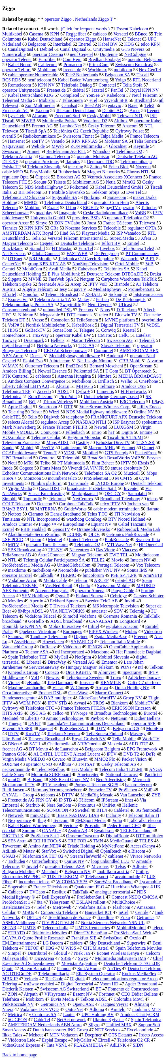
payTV (80, 289)
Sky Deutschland (104, 943)
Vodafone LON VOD (39, 1009)
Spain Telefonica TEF (28, 657)
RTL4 (101, 810)
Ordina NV (144, 411)
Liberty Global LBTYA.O (25, 386)
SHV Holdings (35, 595)
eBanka (33, 682)
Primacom (72, 64)
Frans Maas (50, 468)
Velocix (31, 978)
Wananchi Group (17, 646)
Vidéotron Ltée (21, 1040)
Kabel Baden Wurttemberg (32, 825)
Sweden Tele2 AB (101, 600)
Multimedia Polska (59, 120)
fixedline (105, 917)
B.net (133, 105)
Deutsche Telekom (77, 243)
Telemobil (71, 457)
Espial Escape (54, 1040)
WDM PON (30, 703)
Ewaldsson (104, 830)
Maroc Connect (109, 692)
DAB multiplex (58, 697)
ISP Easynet (124, 422)
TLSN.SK (146, 442)
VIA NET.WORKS (67, 611)
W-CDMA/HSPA (72, 881)
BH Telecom (29, 192)
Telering (9, 983)
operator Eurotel (17, 575)
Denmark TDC (100, 161)
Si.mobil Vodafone (79, 616)
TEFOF (32, 948)
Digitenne (109, 54)
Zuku (125, 917)
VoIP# (13, 325)
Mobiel (26, 447)
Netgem (87, 279)
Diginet (81, 636)
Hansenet (16, 141)
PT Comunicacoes (142, 253)
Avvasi (80, 703)
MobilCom (32, 268)
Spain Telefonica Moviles (138, 948)
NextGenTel (150, 69)
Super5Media (122, 238)
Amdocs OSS (133, 386)
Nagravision (13, 146)
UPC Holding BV (98, 1014)
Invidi (129, 600)
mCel (124, 912)
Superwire (136, 943)
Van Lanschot (132, 794)
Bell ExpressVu (56, 897)
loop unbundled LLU (110, 861)
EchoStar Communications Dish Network (40, 473)
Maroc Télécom (85, 340)
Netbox (14, 514)
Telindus (149, 207)
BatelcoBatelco (16, 907)
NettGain (119, 718)
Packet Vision (134, 759)
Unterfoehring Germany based (111, 396)
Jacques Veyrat (114, 1004)
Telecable (112, 228)
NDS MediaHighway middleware (96, 411)
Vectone (70, 825)
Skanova (16, 636)
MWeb (58, 146)
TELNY (55, 549)
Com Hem (72, 59)
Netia (111, 182)
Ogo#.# (62, 595)
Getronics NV (53, 1004)
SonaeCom (62, 330)
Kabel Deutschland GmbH (119, 187)
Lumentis (105, 391)
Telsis (120, 866)
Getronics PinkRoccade (128, 534)
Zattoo (96, 166)
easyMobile (82, 769)
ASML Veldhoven (18, 922)
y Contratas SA (42, 1014)
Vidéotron (72, 646)
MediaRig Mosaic (97, 794)
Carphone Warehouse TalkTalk (129, 279)
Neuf (12, 462)
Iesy (63, 289)
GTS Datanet (120, 1034)
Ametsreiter (88, 774)
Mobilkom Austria (96, 401)
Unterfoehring (45, 861)
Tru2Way (40, 335)
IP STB (65, 800)
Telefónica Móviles (49, 932)
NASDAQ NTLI (91, 422)
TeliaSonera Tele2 (138, 248)
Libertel (33, 662)
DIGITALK (13, 835)
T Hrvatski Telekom (68, 605)
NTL (12, 560)
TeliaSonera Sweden (85, 677)
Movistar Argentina (79, 963)
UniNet (108, 805)
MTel (28, 462)
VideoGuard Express (21, 1045)
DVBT (34, 723)
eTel (93, 100)
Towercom (12, 846)
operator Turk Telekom (47, 544)
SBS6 (66, 958)
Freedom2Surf (67, 115)
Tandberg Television (48, 636)
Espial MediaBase (110, 636)
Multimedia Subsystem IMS (120, 958)
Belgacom (37, 44)
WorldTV (150, 738)
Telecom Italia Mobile (120, 641)
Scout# (40, 182)
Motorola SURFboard (51, 774)
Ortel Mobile (127, 263)
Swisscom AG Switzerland (64, 989)
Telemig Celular (46, 437)
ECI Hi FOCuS (47, 840)
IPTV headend (54, 784)
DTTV (68, 794)
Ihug (42, 820)
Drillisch (106, 381)
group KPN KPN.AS (47, 263)
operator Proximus (42, 161)
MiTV (13, 544)
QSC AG (37, 713)
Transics (10, 228)
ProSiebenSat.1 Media (22, 605)
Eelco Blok (118, 166)
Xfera (146, 238)
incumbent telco (62, 478)
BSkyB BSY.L (15, 508)
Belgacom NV (78, 871)
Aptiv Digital (20, 406)
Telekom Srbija (105, 192)
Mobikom (35, 999)
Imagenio (67, 212)
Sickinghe (117, 294)
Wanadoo (101, 151)
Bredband (143, 100)
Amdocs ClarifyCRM (139, 1014)
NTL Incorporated (43, 519)
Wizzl (54, 411)
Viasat (58, 687)
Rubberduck (69, 171)
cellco (58, 713)
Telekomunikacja (53, 973)
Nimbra (105, 376)
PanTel (117, 90)
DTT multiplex (149, 835)
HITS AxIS (12, 713)
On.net (148, 447)
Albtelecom (60, 360)
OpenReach (111, 851)
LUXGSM (123, 427)
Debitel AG (112, 110)
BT (98, 989)
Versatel (121, 33)
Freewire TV (100, 789)
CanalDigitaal (20, 49)
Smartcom (48, 406)
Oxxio (135, 937)
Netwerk (16, 815)
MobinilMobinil (131, 927)
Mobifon (33, 207)
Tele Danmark (60, 682)
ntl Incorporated (69, 651)
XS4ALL (93, 294)
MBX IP (10, 978)
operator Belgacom (145, 59)
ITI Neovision (127, 514)
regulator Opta (15, 176)
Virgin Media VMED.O (23, 759)
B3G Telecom (132, 401)
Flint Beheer (102, 462)
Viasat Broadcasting (46, 493)
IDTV (13, 733)
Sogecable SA (64, 197)
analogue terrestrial (112, 891)
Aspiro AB (77, 830)
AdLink (9, 851)
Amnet (33, 151)
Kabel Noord (19, 64)
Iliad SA (67, 233)
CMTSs (105, 335)
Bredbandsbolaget (104, 59)
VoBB (140, 212)
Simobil (9, 498)
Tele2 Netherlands (81, 74)
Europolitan (73, 524)
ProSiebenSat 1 (16, 902)
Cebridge (118, 595)
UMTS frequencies (92, 927)
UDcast (125, 304)
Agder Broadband (141, 983)
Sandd (8, 447)
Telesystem (59, 902)
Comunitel (103, 350)
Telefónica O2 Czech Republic (81, 131)
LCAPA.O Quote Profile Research (33, 937)
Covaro (58, 759)
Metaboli (49, 871)
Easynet (153, 457)
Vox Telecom (148, 565)
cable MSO (12, 171)
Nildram (25, 314)
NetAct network (71, 1019)
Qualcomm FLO (89, 886)
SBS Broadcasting (24, 549)
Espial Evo (33, 360)
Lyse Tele (16, 115)
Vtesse (38, 319)
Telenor (81, 580)
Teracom (61, 820)
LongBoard (130, 621)
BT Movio (38, 748)
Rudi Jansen (13, 789)
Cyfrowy (10, 708)
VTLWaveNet (119, 544)
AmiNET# (152, 575)
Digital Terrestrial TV (120, 325)
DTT (68, 406)
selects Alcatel (21, 422)
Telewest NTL (130, 115)
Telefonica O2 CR (133, 1040)
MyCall (61, 657)
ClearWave (78, 692)
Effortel (9, 294)
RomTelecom (40, 396)
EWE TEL (118, 554)
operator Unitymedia (21, 90)
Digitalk (77, 978)
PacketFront (146, 452)
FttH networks (134, 391)
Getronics (145, 917)
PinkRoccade (117, 539)
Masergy (138, 733)
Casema (36, 33)
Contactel (107, 85)
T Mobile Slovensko (66, 192)
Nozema (143, 166)
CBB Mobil (130, 360)
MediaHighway (107, 289)
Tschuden (16, 861)
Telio (32, 417)
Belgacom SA (117, 74)
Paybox (97, 718)
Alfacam (39, 115)
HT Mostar (62, 248)
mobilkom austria (113, 871)
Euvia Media (62, 999)
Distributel (37, 953)
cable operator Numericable (33, 74)
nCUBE (74, 534)
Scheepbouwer (15, 212)
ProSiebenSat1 (141, 289)
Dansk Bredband (65, 514)
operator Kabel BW (73, 335)
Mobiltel (90, 452)
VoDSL (153, 325)
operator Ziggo (58, 19)
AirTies (114, 968)
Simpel (14, 953)
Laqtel (69, 1014)
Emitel (133, 243)
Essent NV (82, 994)
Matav (29, 851)
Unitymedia (104, 49)
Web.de (38, 146)
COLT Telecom (16, 503)
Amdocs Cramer (17, 524)
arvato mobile (127, 876)
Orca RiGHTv (78, 672)
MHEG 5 (84, 386)
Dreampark (34, 340)
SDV (118, 611)
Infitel (93, 626)
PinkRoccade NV (18, 1004)
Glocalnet (118, 146)
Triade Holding (81, 846)
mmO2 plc (40, 815)
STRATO (16, 932)
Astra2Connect (51, 554)
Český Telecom (102, 125)
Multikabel (12, 33)
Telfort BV (110, 243)
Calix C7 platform (144, 682)
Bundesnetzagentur (19, 697)
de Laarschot (66, 748)
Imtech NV (140, 560)
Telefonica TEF (16, 391)
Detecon (44, 503)
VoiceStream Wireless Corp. (105, 406)
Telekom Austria (17, 156)
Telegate (86, 330)
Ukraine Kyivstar (108, 1019)
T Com (112, 371)
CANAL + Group (18, 794)
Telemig (136, 611)
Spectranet (132, 672)
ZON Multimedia (86, 146)
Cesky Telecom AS (118, 764)
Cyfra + (83, 391)
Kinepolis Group (23, 672)
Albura (65, 764)
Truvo (115, 677)
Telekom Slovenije (44, 166)
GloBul (60, 953)
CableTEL (11, 417)
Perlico (102, 299)
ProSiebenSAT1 (74, 728)
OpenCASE (83, 1004)
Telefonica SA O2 (100, 473)
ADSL (63, 391)
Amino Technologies (65, 718)
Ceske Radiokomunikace (105, 212)
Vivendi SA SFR (17, 728)
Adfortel (140, 866)
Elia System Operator (95, 973)
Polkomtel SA (86, 371)
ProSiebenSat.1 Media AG (26, 565)
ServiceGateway (44, 667)
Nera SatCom (58, 805)
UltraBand (11, 738)
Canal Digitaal (73, 49)
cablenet (115, 856)
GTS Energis (116, 452)
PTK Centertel (15, 376)
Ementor (109, 662)
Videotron (153, 631)
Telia (36, 238)
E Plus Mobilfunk (64, 274)
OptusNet (74, 1009)
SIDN (138, 1045)
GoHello (36, 621)
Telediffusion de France (69, 917)
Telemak (147, 340)
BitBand (34, 779)
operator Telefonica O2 (128, 217)
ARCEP (101, 580)
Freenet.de (56, 90)
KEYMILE (111, 682)
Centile (141, 912)
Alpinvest (107, 672)
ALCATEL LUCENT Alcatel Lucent (66, 754)
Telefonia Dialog (76, 85)
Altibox (121, 120)
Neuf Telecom (145, 95)
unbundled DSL (57, 309)
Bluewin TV (126, 314)
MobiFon (154, 728)
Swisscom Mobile (113, 585)
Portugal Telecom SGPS (96, 784)
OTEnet (15, 258)
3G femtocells (148, 810)
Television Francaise (21, 442)
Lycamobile (150, 881)
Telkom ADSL (93, 999)
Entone (146, 432)
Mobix (131, 631)
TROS (98, 703)
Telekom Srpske (16, 284)
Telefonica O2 (87, 544)
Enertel (84, 44)
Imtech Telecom (83, 539)
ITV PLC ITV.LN (58, 922)
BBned (141, 33)
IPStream (109, 800)
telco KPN (150, 44)
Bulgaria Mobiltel (18, 871)
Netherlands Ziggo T (94, 19)
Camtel (8, 268)
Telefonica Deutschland (65, 202)
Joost (91, 222)
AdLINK (118, 1045)
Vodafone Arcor (22, 580)
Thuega (15, 723)
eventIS (9, 136)
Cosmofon (60, 319)
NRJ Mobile (40, 258)
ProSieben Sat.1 (44, 835)
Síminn (28, 830)
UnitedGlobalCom (73, 565)
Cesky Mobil (99, 115)
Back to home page (19, 1054)
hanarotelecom (138, 784)
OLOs (93, 534)
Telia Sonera (145, 141)
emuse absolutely (126, 468)
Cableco (15, 891)
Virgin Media (20, 488)
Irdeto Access (151, 1034)
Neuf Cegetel (100, 304)
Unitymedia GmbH (48, 217)
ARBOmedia (89, 743)
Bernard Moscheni (106, 365)
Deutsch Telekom (147, 483)
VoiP (148, 789)
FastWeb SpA (60, 279)
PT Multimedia (71, 462)
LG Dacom (53, 943)
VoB (149, 263)
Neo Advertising (110, 779)
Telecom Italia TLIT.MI (120, 769)
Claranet (35, 514)
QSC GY (113, 493)
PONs (125, 667)
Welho (126, 381)
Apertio (36, 600)
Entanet (128, 447)
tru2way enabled (39, 983)
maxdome (17, 570)
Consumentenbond (19, 309)
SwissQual (112, 937)
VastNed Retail (58, 585)
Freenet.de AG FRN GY (30, 800)
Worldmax (97, 69)
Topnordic (32, 498)
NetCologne (135, 54)
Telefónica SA (116, 268)
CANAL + (51, 830)
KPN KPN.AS (84, 141)
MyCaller (82, 1040)
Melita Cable (55, 580)
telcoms (48, 794)
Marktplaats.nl (85, 493)
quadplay (44, 212)
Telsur (36, 411)
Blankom (119, 703)
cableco (100, 33)
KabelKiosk (83, 325)
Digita (127, 432)
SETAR (9, 927)
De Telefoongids (131, 299)
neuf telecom (39, 79)
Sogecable (17, 886)
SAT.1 (35, 743)
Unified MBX (118, 1024)
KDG (129, 44)
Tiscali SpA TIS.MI (125, 437)
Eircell (104, 1040)
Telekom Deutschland (75, 110)
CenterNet (11, 263)
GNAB (8, 856)
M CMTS (124, 478)
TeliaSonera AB (16, 554)
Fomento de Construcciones (133, 989)
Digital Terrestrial (77, 983)
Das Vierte (105, 549)
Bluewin (80, 759)
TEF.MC (68, 575)
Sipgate (15, 279)
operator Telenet (17, 59)
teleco (158, 927)
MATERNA (46, 508)
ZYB (156, 794)
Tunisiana (11, 519)
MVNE (35, 279)
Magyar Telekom (87, 554)
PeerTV (47, 447)
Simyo (42, 222)
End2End (74, 365)
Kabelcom (116, 95)
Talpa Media (112, 136)
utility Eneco (149, 406)
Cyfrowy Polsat (129, 131)
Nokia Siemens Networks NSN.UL (112, 922)
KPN (54, 33)
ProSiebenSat (96, 478)
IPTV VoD (97, 284)
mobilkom (42, 570)
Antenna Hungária (74, 376)
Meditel (55, 539)
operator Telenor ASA (65, 866)
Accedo (44, 391)
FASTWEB (77, 253)
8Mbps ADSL (30, 611)
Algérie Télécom (37, 289)
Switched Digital (78, 851)
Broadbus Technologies (115, 713)
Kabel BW (108, 44)
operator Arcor (15, 222)
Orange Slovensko (93, 529)
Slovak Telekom (116, 345)
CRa (54, 228)
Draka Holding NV (132, 687)
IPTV (126, 462)
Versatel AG (84, 662)
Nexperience (19, 820)
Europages (72, 631)
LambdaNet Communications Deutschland (86, 723)
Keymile (141, 146)
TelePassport (96, 876)
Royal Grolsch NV (89, 738)
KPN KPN (34, 228)
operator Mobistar (93, 156)
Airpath (31, 994)
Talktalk (46, 575)
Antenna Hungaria (52, 590)
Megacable (50, 314)
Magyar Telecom (17, 243)
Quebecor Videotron (37, 631)
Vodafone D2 (95, 120)
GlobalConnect (46, 253)
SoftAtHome (89, 968)
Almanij (141, 1004)
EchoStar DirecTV (113, 442)
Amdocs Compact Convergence (36, 381)
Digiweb (51, 417)
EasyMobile (40, 171)
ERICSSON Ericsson (131, 708)
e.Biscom (136, 851)
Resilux (59, 891)
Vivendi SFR (115, 100)
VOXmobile (13, 437)
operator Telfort (16, 69)
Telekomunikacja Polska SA (27, 304)
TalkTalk (80, 891)
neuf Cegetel (81, 54)
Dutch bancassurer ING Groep (60, 1029)
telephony (75, 417)
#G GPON (17, 1019)
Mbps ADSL (57, 442)
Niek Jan (82, 953)
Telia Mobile (124, 738)
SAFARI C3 (82, 641)
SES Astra (17, 840)
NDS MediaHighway (44, 187)
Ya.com (42, 110)
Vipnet (14, 682)
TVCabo (37, 891)
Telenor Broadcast (61, 294)
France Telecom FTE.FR (64, 427)
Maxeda (114, 743)
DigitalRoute (117, 835)
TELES (146, 840)
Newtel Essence (52, 371)
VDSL (69, 452)
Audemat (115, 355)
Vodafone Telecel (40, 616)
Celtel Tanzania (132, 524)
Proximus (86, 805)
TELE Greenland (136, 830)
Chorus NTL (138, 171)
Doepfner (92, 1034)
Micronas (99, 866)
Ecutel (8, 529)
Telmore (107, 386)
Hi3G (13, 330)
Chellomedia (59, 743)
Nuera (7, 1009)
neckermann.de (16, 769)
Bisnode (121, 284)
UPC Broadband (17, 457)
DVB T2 (131, 754)
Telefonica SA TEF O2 (42, 856)
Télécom (87, 800)
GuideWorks (75, 508)
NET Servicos (107, 1029)
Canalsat (69, 105)
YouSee (93, 95)
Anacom (129, 125)
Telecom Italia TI (143, 815)
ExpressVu (17, 299)
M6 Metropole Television (116, 605)
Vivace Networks (145, 856)
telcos (152, 498)
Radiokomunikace (39, 136)
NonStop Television (90, 263)
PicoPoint (68, 396)
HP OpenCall (151, 544)
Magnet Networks (103, 171)
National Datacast (121, 774)
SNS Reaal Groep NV (69, 779)
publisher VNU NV (102, 570)
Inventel (131, 488)
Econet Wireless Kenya (118, 953)
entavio (114, 105)
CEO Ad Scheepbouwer (65, 350)
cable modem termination (116, 508)
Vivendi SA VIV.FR (86, 468)
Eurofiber (47, 59)
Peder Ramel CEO (124, 825)
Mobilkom (81, 381)
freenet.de (72, 69)
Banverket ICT (98, 912)
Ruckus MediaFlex (139, 973)
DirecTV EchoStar (90, 932)
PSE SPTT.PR (124, 575)
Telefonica (11, 396)
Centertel (47, 457)
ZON (12, 994)
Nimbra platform (46, 483)
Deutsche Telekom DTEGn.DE (115, 274)
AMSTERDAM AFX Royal (27, 233)
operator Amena (90, 590)
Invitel (32, 866)
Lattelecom (71, 447)
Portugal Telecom (113, 565)
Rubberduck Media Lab (138, 529)
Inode (7, 468)
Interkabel (62, 44)
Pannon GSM (14, 754)
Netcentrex (79, 549)
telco (103, 314)
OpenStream (141, 365)
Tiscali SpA (35, 131)
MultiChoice (123, 902)
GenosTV (61, 529)
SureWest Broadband (113, 881)
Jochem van (138, 503)
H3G (49, 948)
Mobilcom (46, 69)
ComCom (49, 432)
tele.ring (75, 166)
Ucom (35, 539)
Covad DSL (49, 488)
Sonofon (30, 294)
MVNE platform (120, 319)
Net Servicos (13, 253)
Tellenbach (75, 432)
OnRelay (48, 646)
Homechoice (13, 335)
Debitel (46, 49)
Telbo (45, 462)
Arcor (134, 110)
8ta (39, 902)
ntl (140, 667)
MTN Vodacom (64, 1034)
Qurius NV (74, 861)
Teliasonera (72, 100)
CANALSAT (100, 621)
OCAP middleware (19, 452)
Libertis (32, 718)
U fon (71, 207)
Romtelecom (19, 85)
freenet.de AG (51, 284)
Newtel (100, 427)
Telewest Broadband (46, 738)
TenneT (50, 452)
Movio (117, 560)
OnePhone (148, 381)
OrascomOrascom (82, 835)
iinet (129, 800)
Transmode (78, 483)
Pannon (64, 968)
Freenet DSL (49, 692)
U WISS (68, 948)
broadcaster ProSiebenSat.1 (92, 488)
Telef (41, 907)
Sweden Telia (148, 539)
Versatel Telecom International (75, 238)
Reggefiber (76, 33)
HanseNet (112, 39)
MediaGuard (121, 840)
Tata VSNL (57, 1045)
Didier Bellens (147, 718)
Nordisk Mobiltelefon (45, 325)
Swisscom (11, 151)
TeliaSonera (87, 319)
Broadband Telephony (120, 498)
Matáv (83, 299)
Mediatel (10, 718)
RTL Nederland (147, 79)
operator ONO (39, 764)
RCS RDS (11, 79)
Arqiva (101, 687)
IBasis (143, 462)
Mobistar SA (116, 141)
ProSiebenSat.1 (91, 897)
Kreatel (129, 330)
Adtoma (97, 1009)
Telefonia (57, 498)
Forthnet (106, 994)
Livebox (107, 248)
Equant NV (101, 524)
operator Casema (48, 54)
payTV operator (120, 207)
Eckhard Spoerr (64, 600)
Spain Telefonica (146, 1019)
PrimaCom (98, 64)
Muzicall (132, 473)
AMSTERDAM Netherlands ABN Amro (45, 1024)
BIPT (150, 258)
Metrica (15, 1014)
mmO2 (14, 779)
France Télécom (117, 222)
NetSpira (83, 657)
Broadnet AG (69, 176)
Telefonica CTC (39, 708)
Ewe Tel (133, 192)
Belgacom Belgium (102, 748)
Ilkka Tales (12, 1034)
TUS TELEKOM (62, 876)
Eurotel (150, 713)
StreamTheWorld (85, 856)
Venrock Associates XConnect (114, 176)
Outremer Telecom (42, 365)
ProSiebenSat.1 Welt (133, 932)
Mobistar (47, 100)
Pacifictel (153, 774)
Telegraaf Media (17, 100)
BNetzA (15, 743)
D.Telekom (126, 309)
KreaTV (32, 733)
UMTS (29, 927)
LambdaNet (70, 125)
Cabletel (121, 810)
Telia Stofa (132, 85)
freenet (153, 110)
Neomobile (68, 570)
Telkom (156, 667)
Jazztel (97, 90)
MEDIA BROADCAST (139, 376)
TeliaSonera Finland (104, 733)
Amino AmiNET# (44, 846)
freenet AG (12, 748)
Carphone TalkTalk (76, 503)
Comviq (108, 330)
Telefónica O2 (129, 151)
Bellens (57, 340)
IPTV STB (57, 703)
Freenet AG (42, 125)
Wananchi (129, 258)
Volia (117, 820)
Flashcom (121, 907)
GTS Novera (132, 49)
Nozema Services (81, 228)
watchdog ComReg (84, 519)
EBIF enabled (33, 529)
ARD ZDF (138, 743)
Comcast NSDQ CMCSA (135, 897)
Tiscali (143, 74)
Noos (105, 309)
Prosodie (92, 825)
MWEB (28, 120)
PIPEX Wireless (103, 631)
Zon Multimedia (40, 105)
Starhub (33, 805)
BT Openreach (138, 371)
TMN (98, 840)
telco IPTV (110, 503)
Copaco (52, 672)
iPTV (111, 754)
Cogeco (26, 468)
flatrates (72, 161)
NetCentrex (83, 498)
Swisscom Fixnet (78, 136)
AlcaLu (62, 386)
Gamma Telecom (54, 156)
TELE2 (98, 560)
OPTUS (34, 917)
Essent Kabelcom (132, 28)
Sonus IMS (137, 570)
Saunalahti (137, 493)
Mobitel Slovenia (113, 657)
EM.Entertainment (19, 943)
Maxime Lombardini (27, 687)
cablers (76, 943)
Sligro (93, 1024)
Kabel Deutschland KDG (31, 95)
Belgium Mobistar (84, 437)
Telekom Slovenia (63, 733)
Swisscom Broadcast (134, 64)
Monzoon (32, 478)
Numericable (14, 54)
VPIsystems (55, 994)
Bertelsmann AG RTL (66, 151)
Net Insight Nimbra (94, 360)
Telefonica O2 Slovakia (23, 197)
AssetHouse (24, 641)
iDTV (100, 728)
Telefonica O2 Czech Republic (86, 258)
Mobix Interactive (64, 626)
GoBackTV (35, 330)
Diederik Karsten (17, 989)
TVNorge (79, 713)
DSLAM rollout (90, 902)
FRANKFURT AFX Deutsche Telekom (126, 417)
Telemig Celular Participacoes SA (53, 560)
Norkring (92, 197)
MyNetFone (113, 846)
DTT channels (80, 314)
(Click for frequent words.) (85, 28)
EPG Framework (142, 748)
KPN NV (46, 85)
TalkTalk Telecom (145, 820)
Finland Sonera (89, 595)
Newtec (53, 677)
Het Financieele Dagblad (138, 651)
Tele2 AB (92, 105)
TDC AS (86, 345)
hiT (111, 432)
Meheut (36, 1034)
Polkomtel (79, 187)
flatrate (152, 508)
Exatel (53, 207)
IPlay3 (158, 401)
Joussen (87, 682)
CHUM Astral (95, 948)
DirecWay (57, 662)
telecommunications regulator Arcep (124, 978)
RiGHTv (91, 207)
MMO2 (30, 202)
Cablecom (47, 64)
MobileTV (144, 703)
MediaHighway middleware (74, 355)
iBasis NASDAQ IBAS (77, 815)
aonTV (38, 141)
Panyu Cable (122, 590)
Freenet (141, 636)
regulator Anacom (122, 626)
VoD (35, 677)
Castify (82, 442)
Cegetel (47, 243)
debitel (79, 90)
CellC (124, 335)
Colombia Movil (129, 999)
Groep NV (132, 697)
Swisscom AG (120, 340)
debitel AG (125, 580)
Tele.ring (16, 411)
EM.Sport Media (90, 820)
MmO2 (128, 182)
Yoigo (120, 79)
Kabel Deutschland (45, 39)
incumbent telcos (34, 881)
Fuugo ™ (47, 524)
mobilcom (123, 69)
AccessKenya (142, 846)
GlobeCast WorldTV (97, 697)
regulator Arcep (55, 422)
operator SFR (143, 723)
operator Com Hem (111, 202)
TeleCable (54, 978)
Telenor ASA (36, 651)
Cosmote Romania (120, 616)
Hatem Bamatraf (35, 968)
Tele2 (149, 105)
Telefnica (10, 999)
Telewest (147, 222)
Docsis (36, 355)
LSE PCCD (12, 539)
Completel (69, 95)
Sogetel (46, 728)
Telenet (134, 39)
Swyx (83, 958)
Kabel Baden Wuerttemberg (83, 79)
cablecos (43, 376)
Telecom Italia (55, 927)
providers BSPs (86, 217)
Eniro (96, 432)
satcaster (99, 611)
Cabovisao (87, 268)
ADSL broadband (66, 621)
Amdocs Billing (16, 371)
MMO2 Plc (104, 759)
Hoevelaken (53, 641)
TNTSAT (86, 764)
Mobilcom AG (86, 182)
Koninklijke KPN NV (22, 626)
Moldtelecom (147, 554)
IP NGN (95, 646)
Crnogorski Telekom (59, 912)
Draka (155, 274)
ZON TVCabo (67, 222)
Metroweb (62, 907)
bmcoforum (93, 575)
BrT (32, 401)
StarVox (49, 851)
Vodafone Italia (92, 907)
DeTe (151, 754)
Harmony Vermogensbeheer (56, 789)
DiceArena (44, 958)
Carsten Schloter (148, 595)
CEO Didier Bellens (139, 994)
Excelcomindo (140, 1029)
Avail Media (60, 268)
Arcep (75, 284)
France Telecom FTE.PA (83, 708)
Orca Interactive (16, 692)
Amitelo (117, 1009)
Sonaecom (116, 197)
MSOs (28, 912)
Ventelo (58, 141)
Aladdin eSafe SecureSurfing (34, 534)
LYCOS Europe (109, 483)
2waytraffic (70, 304)
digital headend (16, 345)
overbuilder (152, 319)
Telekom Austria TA (52, 299)
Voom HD (109, 983)
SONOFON (57, 810)
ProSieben (127, 789)
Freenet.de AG (15, 110)
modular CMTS (146, 1009)
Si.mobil (37, 248)
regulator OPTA (141, 228)
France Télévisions (50, 886)
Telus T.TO (97, 514)
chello (84, 585)
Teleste (59, 182)
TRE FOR (77, 840)
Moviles (15, 600)
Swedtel (82, 810)
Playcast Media (95, 233)
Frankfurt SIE (83, 937)
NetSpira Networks (54, 345)
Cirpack (42, 176)
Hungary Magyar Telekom (90, 667)
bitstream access (148, 294)
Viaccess (130, 549)
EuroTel (85, 248)
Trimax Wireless (58, 401)
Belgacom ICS (126, 728)
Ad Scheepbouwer (144, 677)
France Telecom (144, 136)
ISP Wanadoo (128, 233)
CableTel (42, 1019)
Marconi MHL (101, 447)
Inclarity (113, 815)
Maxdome (100, 651)
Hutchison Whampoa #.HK (135, 886)
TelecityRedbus (51, 769)
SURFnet (10, 764)
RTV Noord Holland (126, 519)
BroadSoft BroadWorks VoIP (113, 457)
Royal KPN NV (144, 90)
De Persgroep (106, 253)
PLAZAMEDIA (88, 1045)
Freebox (85, 309)
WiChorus (79, 687)
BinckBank (12, 248)
